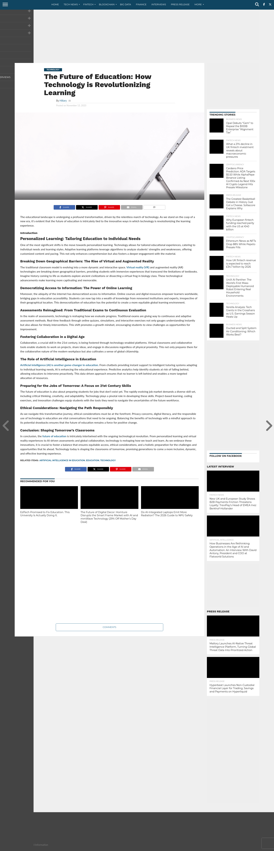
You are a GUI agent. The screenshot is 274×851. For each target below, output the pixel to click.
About (205, 848)
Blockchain (107, 4)
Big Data (125, 4)
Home (55, 4)
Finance (141, 4)
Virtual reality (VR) (137, 267)
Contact (217, 848)
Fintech (88, 4)
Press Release (180, 4)
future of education (54, 436)
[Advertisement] (137, 35)
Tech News (71, 4)
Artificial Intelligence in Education (62, 460)
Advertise (253, 848)
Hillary (63, 100)
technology (108, 460)
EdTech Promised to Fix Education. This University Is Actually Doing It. (45, 514)
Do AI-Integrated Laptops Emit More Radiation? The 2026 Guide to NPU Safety (167, 514)
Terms (241, 848)
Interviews (158, 4)
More (198, 4)
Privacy (230, 848)
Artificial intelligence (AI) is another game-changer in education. (59, 365)
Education (92, 460)
